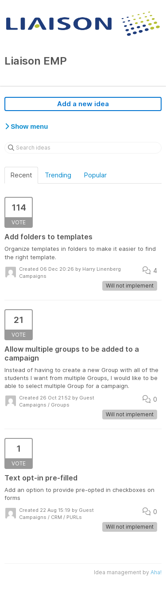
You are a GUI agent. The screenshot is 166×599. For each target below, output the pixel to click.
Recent (21, 175)
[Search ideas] (83, 148)
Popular (95, 175)
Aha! (156, 572)
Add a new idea (83, 104)
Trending (58, 175)
